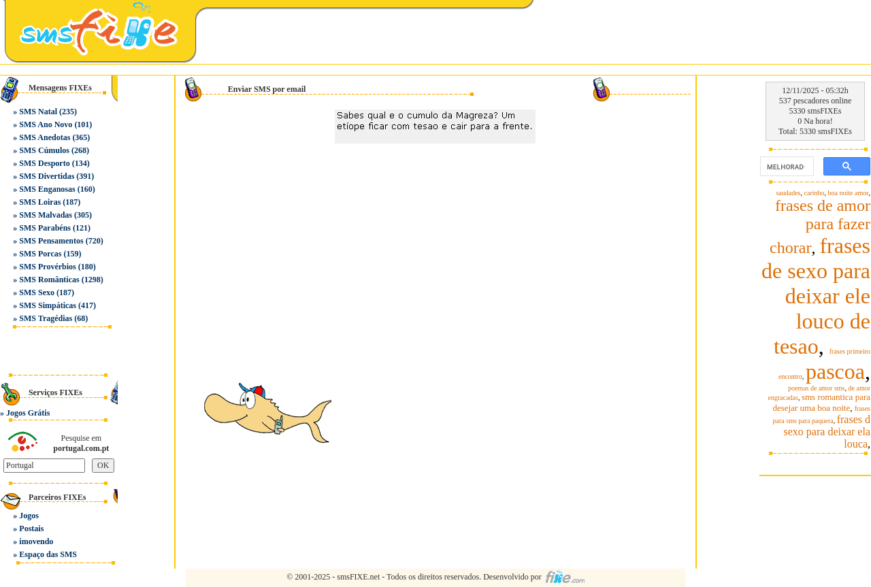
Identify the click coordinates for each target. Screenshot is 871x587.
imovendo (36, 541)
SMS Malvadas (45, 215)
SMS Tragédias (45, 318)
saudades (788, 193)
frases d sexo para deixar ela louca (827, 432)
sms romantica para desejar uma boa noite (821, 402)
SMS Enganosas (47, 189)
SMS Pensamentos (51, 241)
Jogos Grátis (28, 413)
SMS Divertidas (46, 176)
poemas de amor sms (816, 388)
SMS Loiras (40, 202)
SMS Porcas (40, 253)
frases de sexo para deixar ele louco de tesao (815, 295)
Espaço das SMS (48, 554)
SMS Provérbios (47, 266)
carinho (814, 193)
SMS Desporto (44, 163)
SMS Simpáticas (47, 305)
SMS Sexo (36, 292)
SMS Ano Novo (45, 124)
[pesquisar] (785, 167)
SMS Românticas (49, 279)
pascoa (835, 371)
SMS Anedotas (44, 137)
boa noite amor (848, 193)
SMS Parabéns (45, 228)
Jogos (29, 515)
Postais (31, 528)
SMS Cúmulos (44, 150)
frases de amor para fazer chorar (820, 226)
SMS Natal (38, 111)
